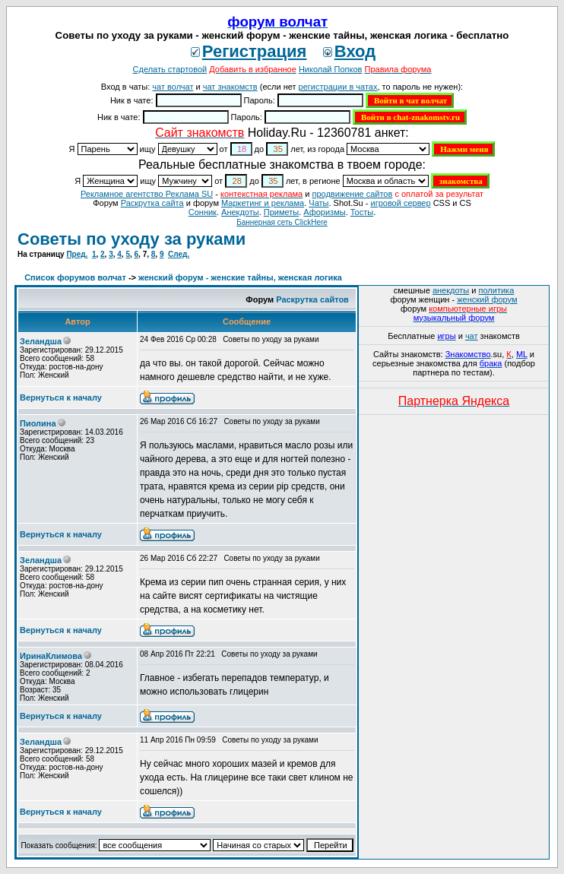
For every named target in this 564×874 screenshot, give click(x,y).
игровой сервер (400, 202)
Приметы (281, 212)
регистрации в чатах (338, 86)
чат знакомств (230, 86)
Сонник (203, 212)
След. (178, 254)
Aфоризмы (324, 212)
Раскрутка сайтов (312, 299)
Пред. (76, 254)
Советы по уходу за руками (131, 239)
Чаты (318, 202)
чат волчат (172, 86)
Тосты (361, 212)
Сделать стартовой (170, 69)
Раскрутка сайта (152, 202)
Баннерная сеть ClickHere (282, 222)
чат (471, 335)
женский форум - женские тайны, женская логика (240, 277)
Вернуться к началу (61, 397)
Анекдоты (240, 212)
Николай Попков (331, 69)
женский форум (487, 299)
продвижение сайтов (352, 193)
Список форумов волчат (75, 277)
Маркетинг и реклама (262, 202)
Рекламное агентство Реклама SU (147, 193)
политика (497, 290)
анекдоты (451, 290)
